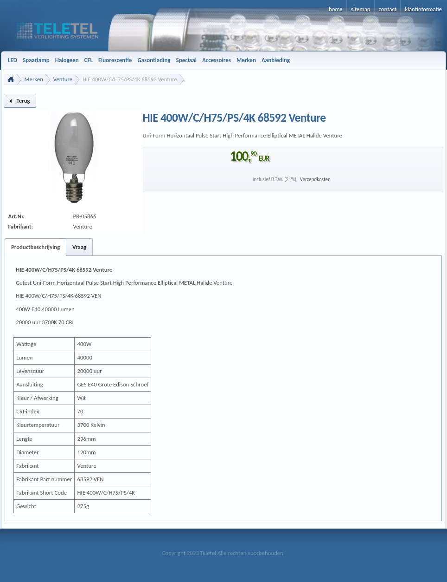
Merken (34, 79)
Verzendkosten (315, 179)
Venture (62, 79)
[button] (20, 101)
